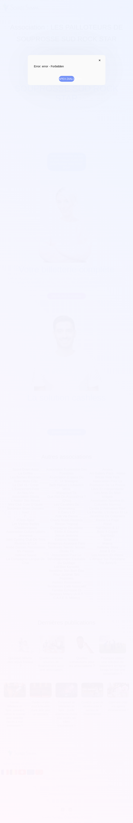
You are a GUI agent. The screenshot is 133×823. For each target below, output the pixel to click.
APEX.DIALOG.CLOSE (98, 60)
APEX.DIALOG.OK (66, 78)
